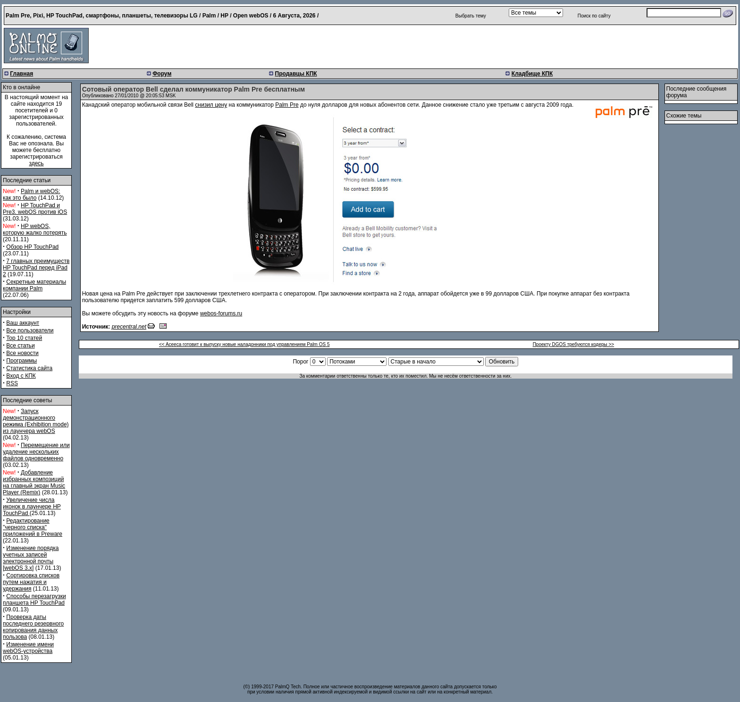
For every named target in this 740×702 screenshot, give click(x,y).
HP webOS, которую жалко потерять (35, 229)
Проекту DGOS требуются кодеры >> (573, 344)
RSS (12, 383)
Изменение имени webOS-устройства (28, 647)
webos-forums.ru (221, 313)
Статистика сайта (29, 368)
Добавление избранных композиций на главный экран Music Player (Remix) (34, 482)
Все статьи (20, 345)
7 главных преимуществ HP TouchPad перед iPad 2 (36, 268)
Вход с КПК (20, 375)
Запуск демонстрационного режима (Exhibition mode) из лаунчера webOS (36, 421)
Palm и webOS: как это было (31, 194)
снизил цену (211, 104)
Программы (21, 360)
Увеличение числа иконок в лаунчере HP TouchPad (32, 506)
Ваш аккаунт (22, 323)
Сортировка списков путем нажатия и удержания (31, 582)
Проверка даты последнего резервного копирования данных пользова (33, 627)
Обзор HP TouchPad (32, 247)
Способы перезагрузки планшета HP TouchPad (34, 599)
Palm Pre (286, 104)
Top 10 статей (24, 338)
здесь (36, 163)
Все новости (22, 353)
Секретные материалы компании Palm (34, 285)
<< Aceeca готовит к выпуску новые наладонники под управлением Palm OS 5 (244, 344)
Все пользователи (29, 330)
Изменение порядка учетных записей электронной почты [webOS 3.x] (31, 558)
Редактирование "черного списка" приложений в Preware (32, 527)
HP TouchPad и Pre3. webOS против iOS (35, 208)
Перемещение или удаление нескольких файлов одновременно (36, 452)
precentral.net (129, 326)
